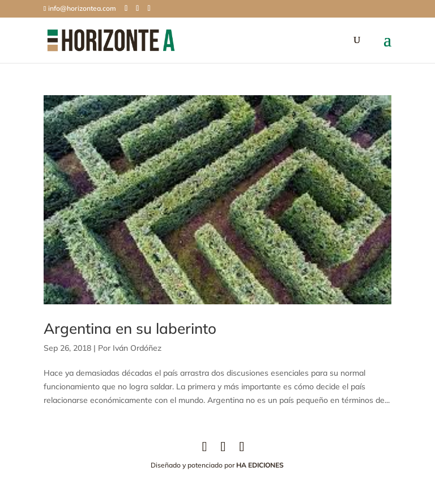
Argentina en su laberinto (130, 328)
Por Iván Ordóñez (129, 348)
